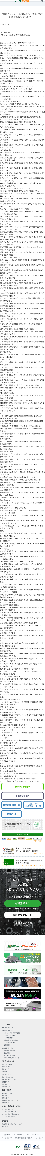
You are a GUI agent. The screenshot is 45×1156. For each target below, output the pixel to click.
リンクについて (7, 1138)
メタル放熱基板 (9, 1038)
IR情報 (4, 1126)
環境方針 (5, 1103)
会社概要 (7, 1135)
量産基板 (7, 1045)
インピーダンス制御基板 (12, 1033)
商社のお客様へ (7, 1067)
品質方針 (5, 1098)
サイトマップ (38, 1138)
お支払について (7, 1075)
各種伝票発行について (9, 1079)
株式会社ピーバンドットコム (11, 1124)
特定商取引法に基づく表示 (23, 1138)
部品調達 (7, 1053)
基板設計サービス (7, 1027)
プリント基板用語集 (8, 1116)
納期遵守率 (5, 1082)
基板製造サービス (7, 1030)
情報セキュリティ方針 (9, 1100)
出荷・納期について (8, 1077)
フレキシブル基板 (9, 1042)
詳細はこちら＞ (38, 841)
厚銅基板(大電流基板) (11, 1040)
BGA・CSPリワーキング (11, 1058)
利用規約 (5, 1071)
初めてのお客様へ (7, 1064)
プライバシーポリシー (33, 1135)
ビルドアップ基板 (9, 1035)
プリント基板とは (7, 1109)
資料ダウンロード (22, 915)
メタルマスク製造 (9, 1055)
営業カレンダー (22, 834)
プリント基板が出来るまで (10, 1114)
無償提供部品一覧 (9, 1050)
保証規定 (5, 1096)
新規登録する (22, 903)
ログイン (42, 3)
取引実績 (5, 1084)
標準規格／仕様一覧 (8, 1093)
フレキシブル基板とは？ (10, 1112)
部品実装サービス (7, 1048)
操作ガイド (5, 1069)
